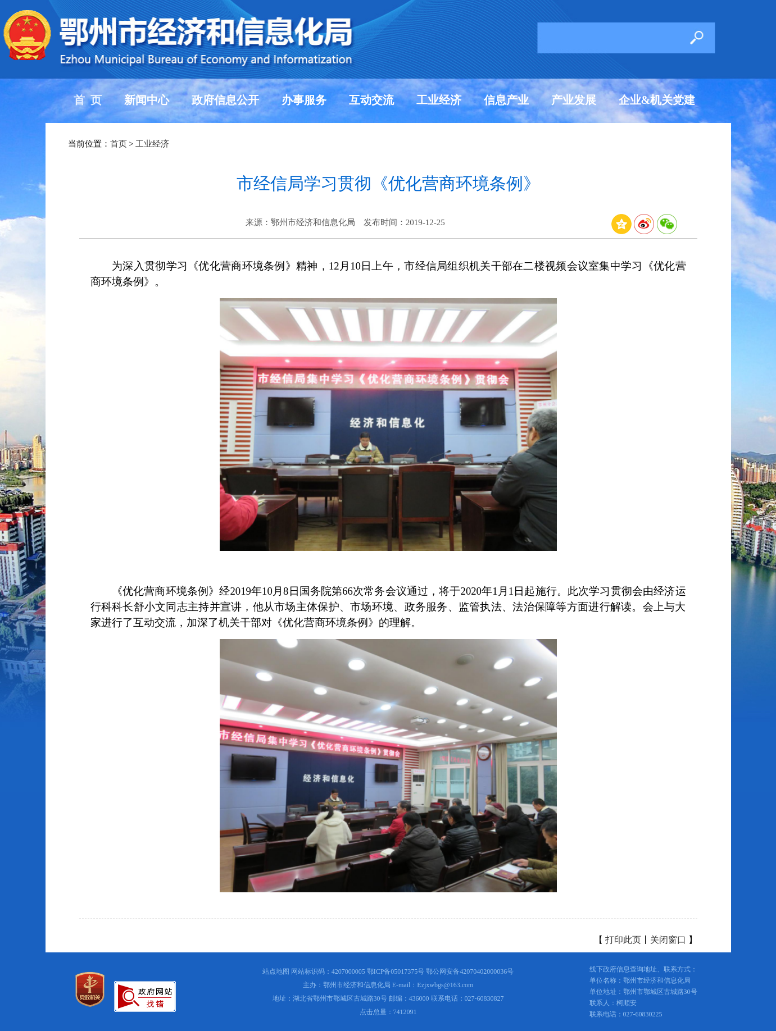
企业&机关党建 (657, 100)
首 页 (88, 100)
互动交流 (371, 100)
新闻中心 (146, 100)
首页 (118, 143)
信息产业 (506, 100)
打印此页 (623, 940)
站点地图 (275, 971)
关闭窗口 (668, 940)
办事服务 (304, 100)
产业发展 (573, 100)
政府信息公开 (225, 100)
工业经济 (438, 100)
